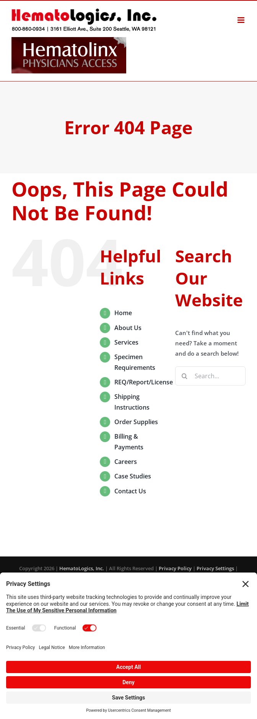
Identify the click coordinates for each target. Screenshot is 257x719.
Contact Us (130, 491)
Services (126, 342)
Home (123, 313)
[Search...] (210, 376)
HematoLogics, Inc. (81, 568)
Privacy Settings (215, 568)
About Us (128, 328)
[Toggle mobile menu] (241, 20)
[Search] (184, 376)
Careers (125, 461)
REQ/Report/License (143, 382)
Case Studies (132, 476)
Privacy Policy (175, 568)
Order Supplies (136, 422)
